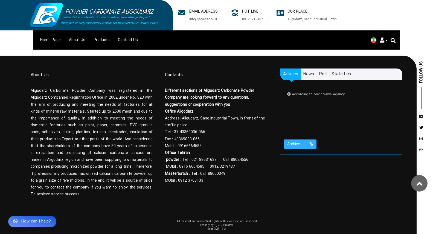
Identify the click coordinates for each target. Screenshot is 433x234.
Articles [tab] (290, 74)
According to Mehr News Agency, (316, 94)
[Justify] (383, 40)
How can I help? (32, 221)
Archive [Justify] (293, 144)
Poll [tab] (323, 74)
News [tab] (308, 74)
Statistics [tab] (341, 74)
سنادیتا (218, 225)
